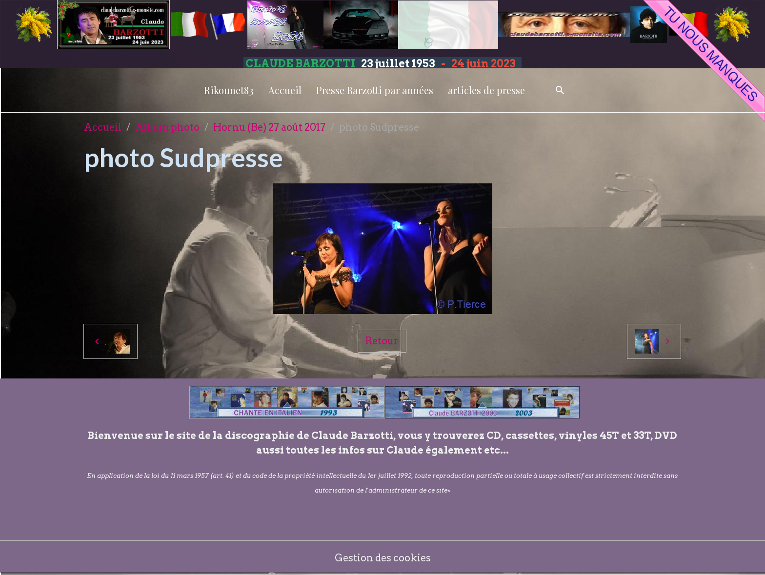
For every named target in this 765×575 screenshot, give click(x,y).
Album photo (167, 127)
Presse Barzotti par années (374, 90)
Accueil (285, 90)
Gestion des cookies (383, 558)
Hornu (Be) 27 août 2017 (269, 127)
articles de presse (486, 90)
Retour (382, 341)
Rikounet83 (229, 90)
